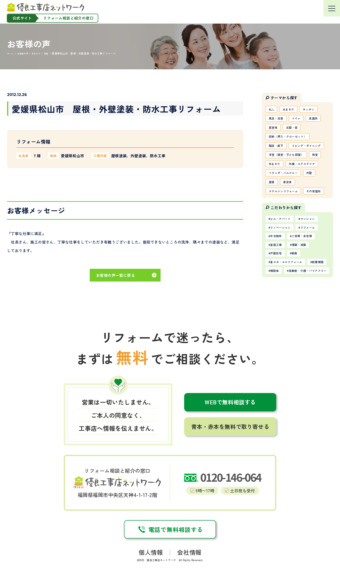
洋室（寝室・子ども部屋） (289, 170)
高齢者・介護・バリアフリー (293, 327)
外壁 (316, 201)
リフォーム (314, 269)
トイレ (301, 119)
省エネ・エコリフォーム (289, 308)
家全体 (290, 211)
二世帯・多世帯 (307, 279)
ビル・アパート (283, 260)
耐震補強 (278, 317)
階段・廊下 (277, 150)
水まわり (291, 109)
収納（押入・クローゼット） (291, 140)
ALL (272, 109)
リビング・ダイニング (286, 160)
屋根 (272, 211)
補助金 (301, 317)
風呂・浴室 (277, 119)
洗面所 (320, 119)
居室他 (274, 130)
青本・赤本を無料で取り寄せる (230, 480)
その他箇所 (277, 231)
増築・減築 (304, 289)
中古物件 (278, 279)
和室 (272, 180)
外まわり (292, 180)
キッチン (314, 109)
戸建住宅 (278, 298)
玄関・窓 (295, 130)
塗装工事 (278, 289)
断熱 (299, 298)
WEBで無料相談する (230, 455)
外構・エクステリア (284, 190)
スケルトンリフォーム (286, 221)
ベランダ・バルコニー (286, 201)
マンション (314, 260)
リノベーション (283, 269)
